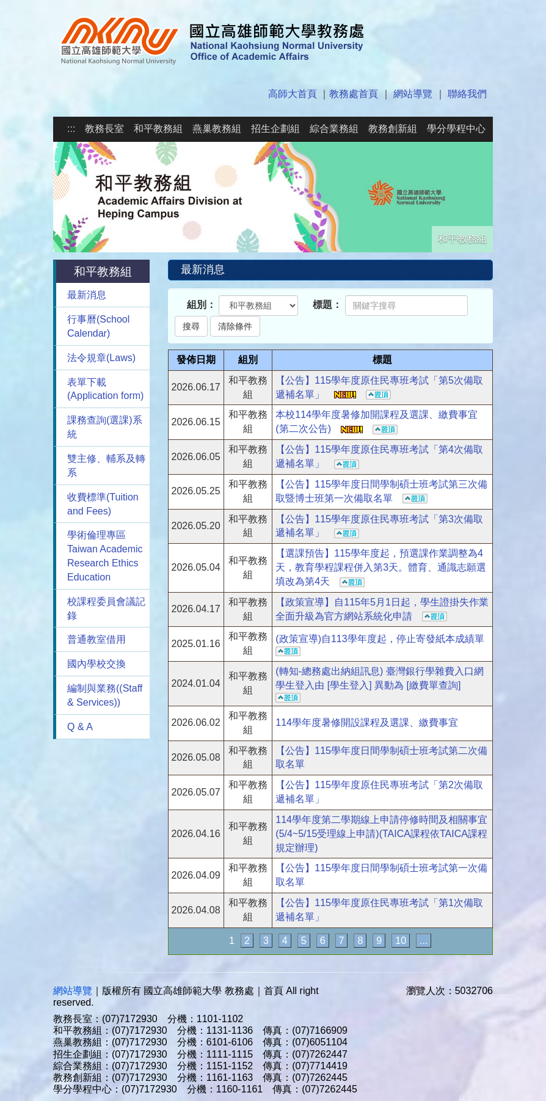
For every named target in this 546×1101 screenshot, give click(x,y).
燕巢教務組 (216, 128)
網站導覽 (412, 94)
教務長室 (104, 128)
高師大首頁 (292, 94)
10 (400, 940)
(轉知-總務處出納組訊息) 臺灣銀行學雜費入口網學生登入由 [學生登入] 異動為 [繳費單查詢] (379, 684)
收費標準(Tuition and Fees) (103, 504)
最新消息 (86, 295)
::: (71, 128)
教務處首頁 (353, 94)
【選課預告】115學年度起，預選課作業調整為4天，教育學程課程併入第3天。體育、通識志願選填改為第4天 (380, 567)
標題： (327, 304)
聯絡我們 (467, 94)
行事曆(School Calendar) (98, 326)
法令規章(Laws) (101, 358)
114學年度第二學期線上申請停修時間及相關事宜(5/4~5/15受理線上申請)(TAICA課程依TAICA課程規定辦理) (381, 833)
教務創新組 (392, 128)
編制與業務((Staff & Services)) (104, 695)
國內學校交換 (96, 664)
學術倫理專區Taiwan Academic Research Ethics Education (105, 556)
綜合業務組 (334, 128)
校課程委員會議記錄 (106, 608)
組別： (201, 304)
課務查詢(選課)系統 (104, 427)
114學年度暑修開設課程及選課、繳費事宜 (366, 722)
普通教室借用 (96, 639)
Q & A (80, 727)
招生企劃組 (275, 128)
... (424, 940)
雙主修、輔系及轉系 (106, 465)
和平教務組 (158, 128)
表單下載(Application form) (105, 389)
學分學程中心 (456, 128)
